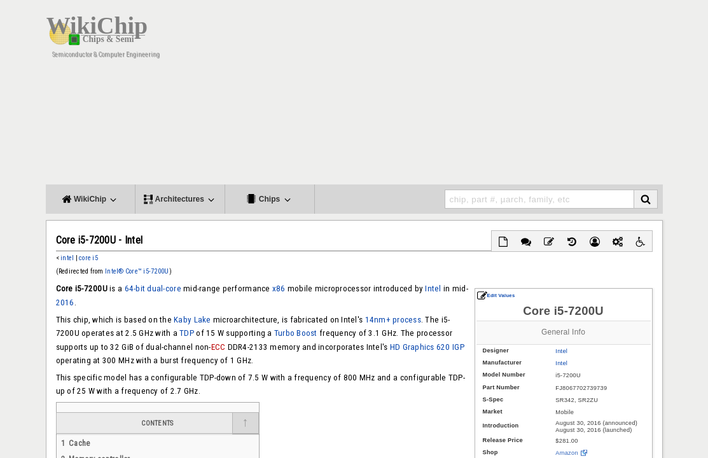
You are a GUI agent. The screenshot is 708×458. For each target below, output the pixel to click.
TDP (186, 333)
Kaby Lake (192, 319)
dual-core (164, 288)
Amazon (566, 453)
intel (67, 258)
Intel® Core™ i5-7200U (137, 271)
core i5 (88, 258)
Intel (561, 351)
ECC (218, 347)
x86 (279, 288)
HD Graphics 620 (420, 347)
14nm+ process (393, 319)
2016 (65, 302)
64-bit (135, 288)
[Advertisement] (430, 95)
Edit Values (496, 295)
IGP (458, 347)
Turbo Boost (295, 333)
